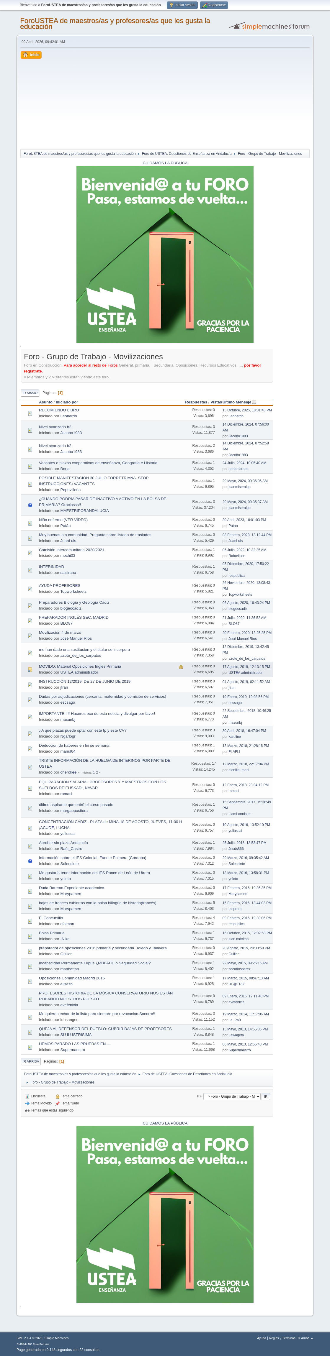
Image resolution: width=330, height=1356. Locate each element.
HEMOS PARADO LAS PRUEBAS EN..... (75, 1044)
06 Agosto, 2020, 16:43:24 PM (246, 603)
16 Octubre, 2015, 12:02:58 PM (247, 933)
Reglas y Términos (282, 1338)
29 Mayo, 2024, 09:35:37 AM (245, 502)
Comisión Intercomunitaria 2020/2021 (71, 550)
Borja (65, 469)
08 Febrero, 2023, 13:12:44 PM (247, 535)
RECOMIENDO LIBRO (59, 410)
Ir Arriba (31, 1061)
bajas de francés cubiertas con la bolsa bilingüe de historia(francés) (97, 903)
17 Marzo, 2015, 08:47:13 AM (246, 978)
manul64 (68, 751)
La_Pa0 (234, 1020)
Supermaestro (73, 1050)
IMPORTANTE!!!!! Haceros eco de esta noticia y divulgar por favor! (97, 713)
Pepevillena (71, 489)
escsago (68, 702)
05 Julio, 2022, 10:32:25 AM (245, 550)
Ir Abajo (30, 393)
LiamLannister (239, 814)
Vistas (216, 402)
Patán (66, 525)
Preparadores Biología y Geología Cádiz (74, 602)
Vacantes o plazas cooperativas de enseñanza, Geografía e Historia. (99, 463)
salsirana (68, 572)
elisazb (67, 984)
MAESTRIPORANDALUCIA (85, 510)
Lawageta (236, 1035)
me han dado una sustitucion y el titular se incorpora (84, 649)
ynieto (66, 878)
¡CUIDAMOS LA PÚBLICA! (165, 163)
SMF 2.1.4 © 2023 (30, 1338)
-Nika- (66, 939)
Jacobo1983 (71, 433)
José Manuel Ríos (76, 638)
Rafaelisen (236, 556)
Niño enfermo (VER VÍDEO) (63, 520)
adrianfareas (238, 469)
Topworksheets (73, 591)
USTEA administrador (79, 672)
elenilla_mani (238, 770)
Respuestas (196, 402)
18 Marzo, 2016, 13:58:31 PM (246, 873)
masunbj (68, 719)
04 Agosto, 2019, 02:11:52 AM (246, 682)
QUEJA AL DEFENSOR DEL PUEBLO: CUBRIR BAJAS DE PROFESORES (105, 1029)
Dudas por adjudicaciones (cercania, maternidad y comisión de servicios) (102, 696)
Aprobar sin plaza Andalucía (63, 842)
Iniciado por (67, 402)
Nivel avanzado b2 (55, 427)
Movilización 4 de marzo (60, 632)
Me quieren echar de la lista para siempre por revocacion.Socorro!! (97, 1014)
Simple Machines (56, 1338)
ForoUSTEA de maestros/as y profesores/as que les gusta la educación (115, 23)
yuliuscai (68, 833)
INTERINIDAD (51, 566)
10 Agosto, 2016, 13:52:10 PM (246, 825)
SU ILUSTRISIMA (76, 1034)
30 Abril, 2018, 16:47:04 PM (244, 731)
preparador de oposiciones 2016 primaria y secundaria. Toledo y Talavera (103, 948)
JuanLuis (68, 541)
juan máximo (238, 939)
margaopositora (74, 810)
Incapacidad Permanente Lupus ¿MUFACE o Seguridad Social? (95, 963)
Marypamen (71, 894)
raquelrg (234, 909)
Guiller (66, 954)
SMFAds (22, 1344)
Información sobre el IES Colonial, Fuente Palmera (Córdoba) (92, 858)
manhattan (70, 969)
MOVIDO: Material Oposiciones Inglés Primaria (80, 666)
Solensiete (70, 863)
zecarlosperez (239, 969)
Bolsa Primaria (52, 933)
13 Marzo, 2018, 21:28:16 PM (246, 746)
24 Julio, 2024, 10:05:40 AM (245, 463)
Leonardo (69, 416)
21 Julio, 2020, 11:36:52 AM (245, 618)
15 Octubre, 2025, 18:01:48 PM (247, 410)
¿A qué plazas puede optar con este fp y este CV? (83, 730)
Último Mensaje (240, 402)
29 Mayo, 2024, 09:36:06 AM (245, 481)
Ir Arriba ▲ (305, 1338)
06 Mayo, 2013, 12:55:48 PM (245, 1044)
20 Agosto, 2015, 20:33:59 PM (246, 948)
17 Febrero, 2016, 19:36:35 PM (247, 888)
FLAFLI (234, 752)
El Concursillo (51, 918)
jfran (64, 687)
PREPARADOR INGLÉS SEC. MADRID (74, 617)
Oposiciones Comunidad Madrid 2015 (72, 978)
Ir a (199, 1096)
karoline (234, 737)
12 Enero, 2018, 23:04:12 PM (246, 785)
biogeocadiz (71, 608)
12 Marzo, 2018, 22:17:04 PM (246, 764)
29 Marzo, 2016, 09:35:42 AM (246, 858)
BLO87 (67, 623)
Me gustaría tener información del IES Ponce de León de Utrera (94, 873)
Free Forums (41, 1344)
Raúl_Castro (71, 848)
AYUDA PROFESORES (59, 585)
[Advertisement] (165, 103)
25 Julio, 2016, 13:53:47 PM (245, 843)
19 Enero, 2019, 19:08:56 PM (246, 697)
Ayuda (261, 1338)
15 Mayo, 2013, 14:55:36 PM (245, 1029)
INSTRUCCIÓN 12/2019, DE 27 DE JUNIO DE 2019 (84, 681)
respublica (236, 576)
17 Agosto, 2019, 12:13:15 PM (246, 667)
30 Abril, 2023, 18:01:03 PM (244, 520)
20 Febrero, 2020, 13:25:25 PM (247, 633)
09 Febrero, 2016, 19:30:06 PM (247, 918)
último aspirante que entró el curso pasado (76, 804)
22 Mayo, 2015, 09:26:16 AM (245, 963)
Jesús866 (236, 849)
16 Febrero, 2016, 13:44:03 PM (247, 903)
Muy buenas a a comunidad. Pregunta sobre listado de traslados (95, 535)
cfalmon (67, 924)
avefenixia (69, 1005)
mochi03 (68, 555)
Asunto (46, 402)
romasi (66, 794)
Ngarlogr (68, 736)
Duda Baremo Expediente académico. (72, 888)
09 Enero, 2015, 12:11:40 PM (246, 996)
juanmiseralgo (239, 487)
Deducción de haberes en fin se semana (74, 745)
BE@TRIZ (236, 984)
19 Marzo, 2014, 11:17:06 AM (246, 1014)
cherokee (69, 772)
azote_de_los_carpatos (81, 655)
